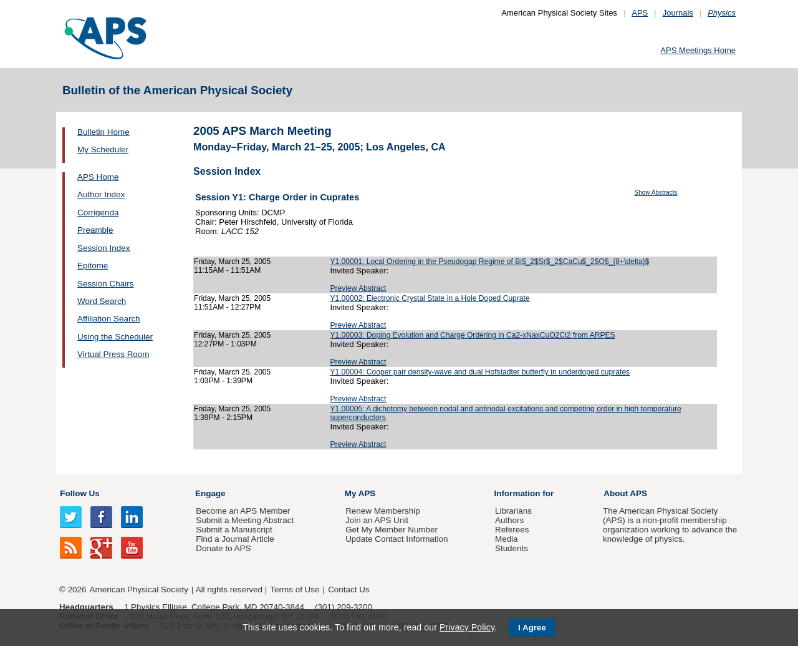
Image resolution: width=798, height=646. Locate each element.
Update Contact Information (396, 539)
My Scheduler (102, 149)
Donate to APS (223, 548)
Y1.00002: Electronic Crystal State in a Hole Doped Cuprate (429, 298)
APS (640, 12)
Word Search (101, 301)
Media (506, 539)
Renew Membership (382, 511)
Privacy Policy (467, 627)
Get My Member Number (391, 529)
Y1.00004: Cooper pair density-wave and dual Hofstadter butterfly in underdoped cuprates (480, 372)
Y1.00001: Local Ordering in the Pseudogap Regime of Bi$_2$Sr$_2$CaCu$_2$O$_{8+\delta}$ (489, 261)
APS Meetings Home (698, 50)
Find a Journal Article (235, 539)
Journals (678, 12)
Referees (512, 529)
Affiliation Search (108, 318)
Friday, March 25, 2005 (232, 261)
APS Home (97, 177)
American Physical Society (139, 589)
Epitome (92, 265)
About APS (625, 493)
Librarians (513, 511)
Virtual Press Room (113, 354)
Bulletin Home (103, 132)
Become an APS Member (243, 511)
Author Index (101, 194)
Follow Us (79, 493)
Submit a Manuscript (234, 529)
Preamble (95, 230)
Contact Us (348, 589)
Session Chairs (105, 283)
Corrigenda (97, 212)
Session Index (103, 248)
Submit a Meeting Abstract (245, 520)
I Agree (532, 627)
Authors (509, 520)
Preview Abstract (358, 288)
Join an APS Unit (376, 520)
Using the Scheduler (115, 336)
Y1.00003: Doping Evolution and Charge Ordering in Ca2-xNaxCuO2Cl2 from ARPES (472, 335)
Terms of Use (294, 589)
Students (511, 548)
